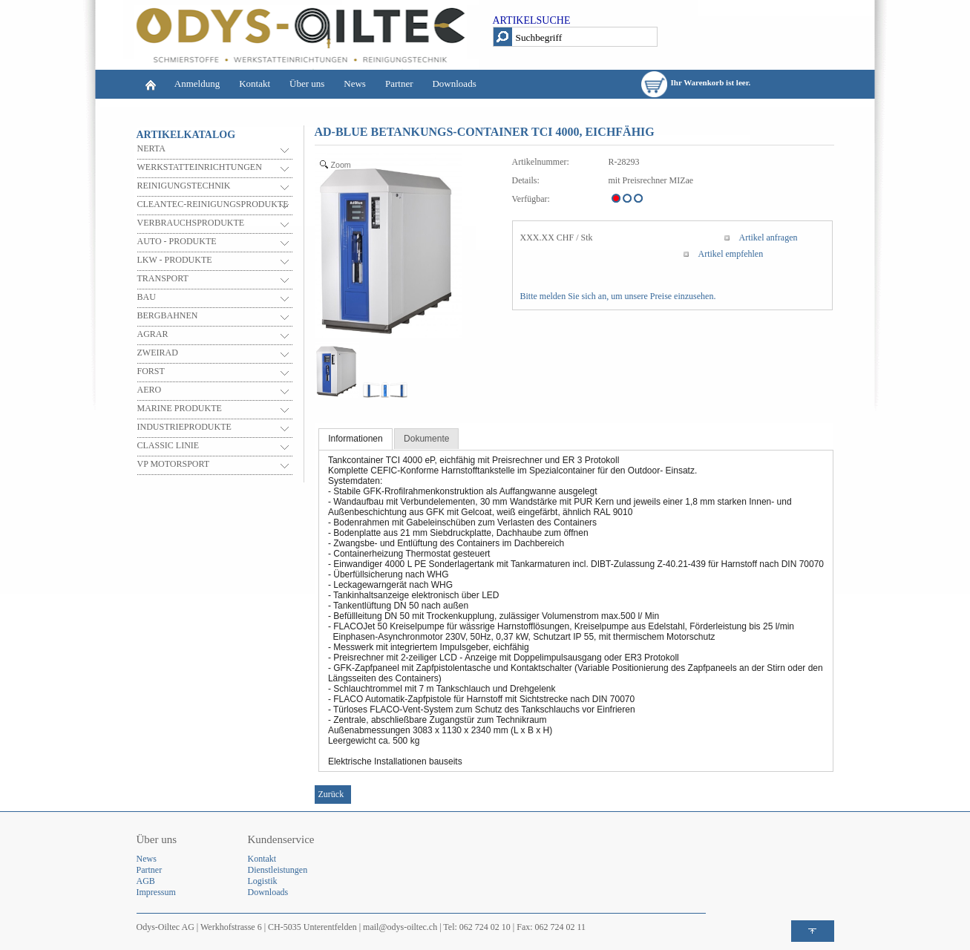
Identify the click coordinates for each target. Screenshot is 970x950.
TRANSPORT (163, 278)
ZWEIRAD (157, 352)
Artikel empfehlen (731, 254)
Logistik (263, 881)
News (355, 83)
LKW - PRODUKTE (174, 260)
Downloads (454, 83)
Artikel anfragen (768, 237)
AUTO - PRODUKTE (177, 241)
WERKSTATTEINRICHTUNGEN (199, 167)
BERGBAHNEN (167, 315)
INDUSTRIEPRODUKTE (184, 427)
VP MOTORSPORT (173, 464)
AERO (149, 389)
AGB (146, 881)
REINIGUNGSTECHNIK (184, 185)
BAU (146, 297)
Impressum (156, 892)
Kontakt (254, 83)
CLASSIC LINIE (168, 445)
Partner (399, 83)
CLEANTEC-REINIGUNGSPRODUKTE (213, 204)
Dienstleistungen (278, 870)
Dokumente (426, 438)
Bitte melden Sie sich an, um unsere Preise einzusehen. (618, 296)
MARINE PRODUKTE (179, 408)
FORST (151, 371)
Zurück (331, 794)
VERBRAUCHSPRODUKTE (191, 222)
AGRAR (152, 334)
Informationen (355, 438)
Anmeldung (197, 83)
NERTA (151, 148)
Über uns (306, 83)
